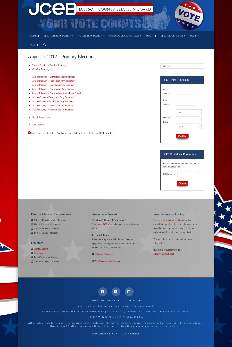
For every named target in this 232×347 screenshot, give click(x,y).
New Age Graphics (126, 333)
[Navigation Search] (43, 44)
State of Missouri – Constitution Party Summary (54, 89)
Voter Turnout (38, 124)
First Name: (166, 91)
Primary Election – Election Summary (49, 65)
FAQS (121, 300)
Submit (182, 183)
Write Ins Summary (41, 69)
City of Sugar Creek (41, 117)
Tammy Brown (41, 249)
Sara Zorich (39, 253)
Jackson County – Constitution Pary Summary (53, 109)
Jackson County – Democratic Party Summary (53, 97)
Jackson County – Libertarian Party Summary (52, 105)
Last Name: (166, 102)
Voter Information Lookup (169, 220)
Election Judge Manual (109, 261)
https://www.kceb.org (163, 254)
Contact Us (133, 300)
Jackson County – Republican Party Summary (53, 101)
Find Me (182, 136)
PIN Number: (169, 174)
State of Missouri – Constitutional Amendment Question (57, 93)
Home (95, 300)
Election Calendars (104, 254)
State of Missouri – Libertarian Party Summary (53, 85)
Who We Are (108, 300)
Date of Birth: (166, 119)
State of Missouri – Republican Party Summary (53, 81)
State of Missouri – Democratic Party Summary (53, 77)
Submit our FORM (100, 224)
